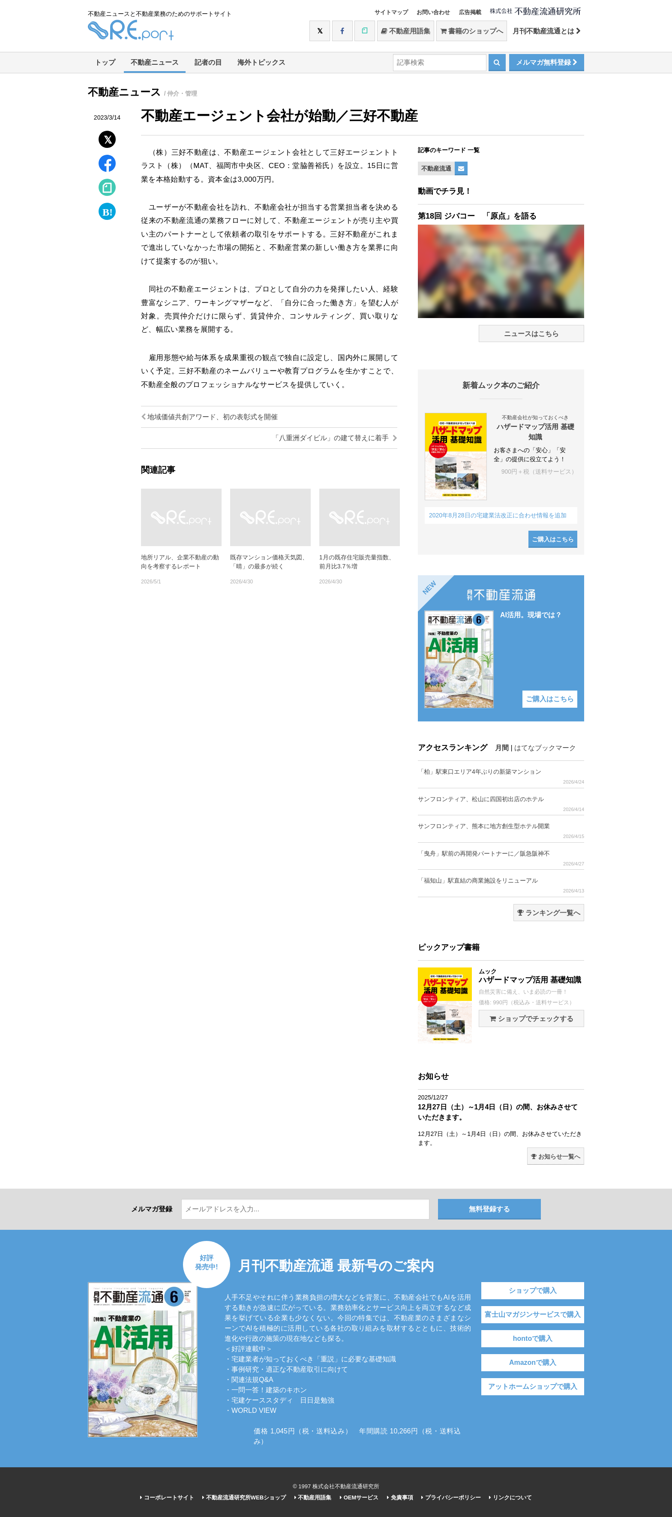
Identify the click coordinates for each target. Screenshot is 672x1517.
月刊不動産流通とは (547, 31)
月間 (502, 747)
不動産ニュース (155, 62)
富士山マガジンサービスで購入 (533, 1314)
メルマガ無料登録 (546, 62)
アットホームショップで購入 (532, 1386)
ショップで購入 (533, 1290)
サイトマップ (391, 12)
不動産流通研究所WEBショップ (244, 1497)
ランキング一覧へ (548, 912)
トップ (105, 62)
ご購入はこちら (553, 539)
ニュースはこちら (531, 333)
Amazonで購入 (532, 1362)
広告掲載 (470, 12)
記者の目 (208, 62)
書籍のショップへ (471, 31)
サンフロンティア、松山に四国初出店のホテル (501, 804)
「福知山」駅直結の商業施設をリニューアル (501, 885)
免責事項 (400, 1497)
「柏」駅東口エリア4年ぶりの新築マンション (501, 776)
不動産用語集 (405, 31)
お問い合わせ (433, 12)
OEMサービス (359, 1497)
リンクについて (510, 1497)
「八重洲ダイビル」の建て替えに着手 (334, 438)
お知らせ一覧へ (555, 1156)
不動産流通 (436, 168)
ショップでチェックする (531, 1018)
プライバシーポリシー (451, 1497)
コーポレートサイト (167, 1497)
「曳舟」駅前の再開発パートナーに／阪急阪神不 (501, 858)
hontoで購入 (532, 1338)
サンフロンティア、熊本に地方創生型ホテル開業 (501, 831)
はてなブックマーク (545, 747)
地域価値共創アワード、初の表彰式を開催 (209, 417)
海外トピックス (261, 62)
